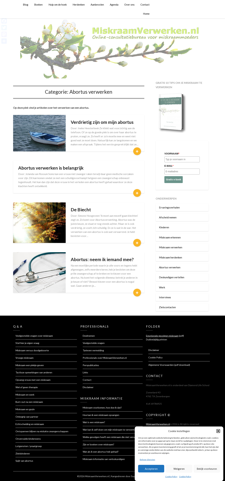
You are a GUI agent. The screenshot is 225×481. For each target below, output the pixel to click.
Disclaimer (88, 387)
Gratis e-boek (173, 179)
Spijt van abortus (24, 460)
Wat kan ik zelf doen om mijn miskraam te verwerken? (110, 429)
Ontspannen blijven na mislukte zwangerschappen (41, 431)
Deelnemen (89, 335)
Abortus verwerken (169, 267)
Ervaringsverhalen (169, 207)
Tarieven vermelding (93, 350)
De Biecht (81, 209)
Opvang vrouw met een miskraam (33, 379)
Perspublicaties (91, 365)
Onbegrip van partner (26, 416)
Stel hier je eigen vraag (27, 343)
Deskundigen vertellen (171, 277)
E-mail (168, 166)
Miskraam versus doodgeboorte (32, 350)
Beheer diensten (147, 460)
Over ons (129, 4)
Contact (145, 4)
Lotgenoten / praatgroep (28, 446)
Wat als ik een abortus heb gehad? (101, 451)
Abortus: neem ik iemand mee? (102, 259)
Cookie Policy (171, 477)
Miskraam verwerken (170, 247)
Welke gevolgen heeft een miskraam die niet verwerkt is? (113, 437)
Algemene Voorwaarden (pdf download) (169, 364)
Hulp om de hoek (58, 4)
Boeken (38, 4)
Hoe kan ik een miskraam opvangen (101, 415)
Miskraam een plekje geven (29, 365)
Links (85, 372)
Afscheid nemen (167, 217)
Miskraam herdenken (170, 257)
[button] (218, 432)
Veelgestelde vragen (94, 343)
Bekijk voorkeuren (207, 469)
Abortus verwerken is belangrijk (51, 168)
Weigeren (179, 469)
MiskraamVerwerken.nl (158, 424)
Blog (25, 4)
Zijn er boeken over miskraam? (98, 444)
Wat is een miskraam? (94, 422)
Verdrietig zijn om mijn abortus (102, 122)
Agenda (114, 4)
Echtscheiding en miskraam (29, 424)
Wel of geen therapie (26, 387)
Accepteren (151, 469)
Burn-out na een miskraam (29, 401)
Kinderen (164, 227)
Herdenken (79, 4)
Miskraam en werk (24, 394)
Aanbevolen (97, 4)
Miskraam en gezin (25, 409)
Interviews (165, 297)
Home (146, 13)
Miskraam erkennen (170, 237)
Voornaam (171, 153)
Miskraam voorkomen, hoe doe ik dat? (102, 407)
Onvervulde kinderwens (28, 438)
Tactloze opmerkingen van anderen (33, 372)
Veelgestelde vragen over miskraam (34, 335)
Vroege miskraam (24, 357)
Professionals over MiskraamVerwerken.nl (105, 357)
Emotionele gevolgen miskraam (162, 335)
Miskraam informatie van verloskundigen (104, 459)
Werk (162, 287)
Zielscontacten (167, 307)
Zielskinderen (22, 453)
